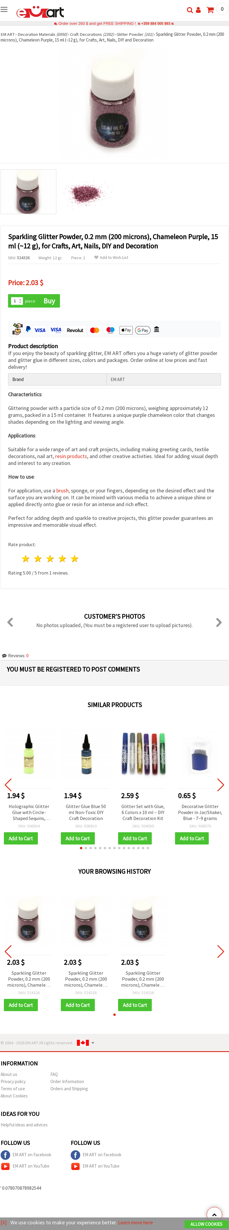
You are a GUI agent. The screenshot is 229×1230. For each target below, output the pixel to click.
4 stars (62, 559)
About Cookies (14, 1096)
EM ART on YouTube (25, 1167)
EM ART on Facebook (26, 1155)
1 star (26, 559)
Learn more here (136, 1222)
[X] (4, 1222)
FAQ (54, 1075)
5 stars (75, 559)
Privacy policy (13, 1082)
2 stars (38, 559)
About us (9, 1075)
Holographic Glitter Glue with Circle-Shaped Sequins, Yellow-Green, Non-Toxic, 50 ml (29, 812)
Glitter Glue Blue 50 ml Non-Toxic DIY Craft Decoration (86, 812)
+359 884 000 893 (155, 23)
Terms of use (13, 1089)
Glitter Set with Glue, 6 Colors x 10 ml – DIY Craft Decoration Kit (143, 812)
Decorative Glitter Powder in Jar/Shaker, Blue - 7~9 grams (200, 812)
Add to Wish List (111, 257)
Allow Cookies (206, 1224)
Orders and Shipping (69, 1089)
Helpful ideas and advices (24, 1125)
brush (62, 490)
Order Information (67, 1082)
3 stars (50, 559)
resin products (71, 456)
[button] (81, 848)
